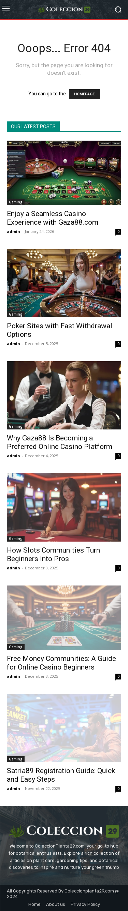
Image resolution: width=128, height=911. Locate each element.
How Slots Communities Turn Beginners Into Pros (53, 554)
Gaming (16, 202)
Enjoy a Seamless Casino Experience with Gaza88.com (52, 218)
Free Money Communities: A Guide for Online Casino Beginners (61, 662)
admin (13, 231)
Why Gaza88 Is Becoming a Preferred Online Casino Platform (59, 442)
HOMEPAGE (84, 94)
